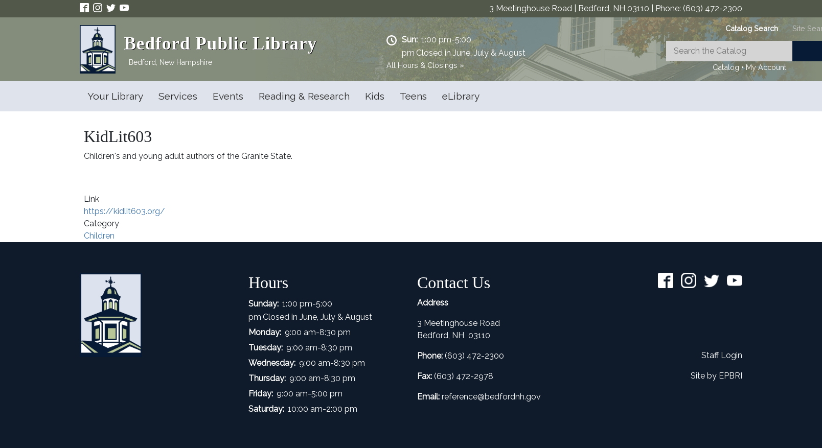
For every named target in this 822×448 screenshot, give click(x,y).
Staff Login (721, 355)
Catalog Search (751, 28)
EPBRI (730, 376)
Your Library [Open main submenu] (115, 96)
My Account (766, 67)
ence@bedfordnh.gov (500, 397)
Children (99, 236)
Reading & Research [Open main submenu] (304, 96)
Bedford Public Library (220, 44)
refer (450, 397)
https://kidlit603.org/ (124, 211)
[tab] (751, 28)
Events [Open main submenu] (228, 96)
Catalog (726, 67)
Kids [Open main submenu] (374, 96)
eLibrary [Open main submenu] (461, 96)
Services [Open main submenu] (177, 96)
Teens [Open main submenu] (413, 96)
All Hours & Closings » (425, 65)
